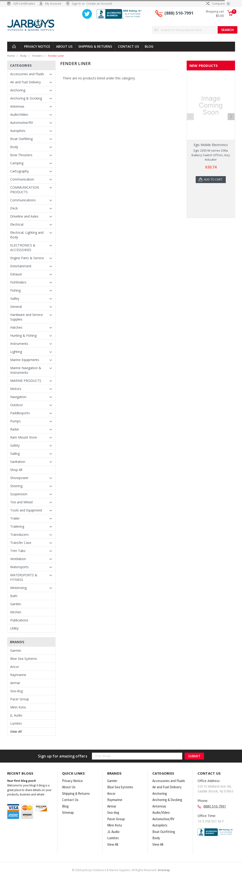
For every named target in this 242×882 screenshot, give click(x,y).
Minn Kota (18, 707)
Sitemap (68, 812)
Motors (15, 388)
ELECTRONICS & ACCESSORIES (22, 247)
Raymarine (18, 675)
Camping (16, 163)
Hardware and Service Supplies (26, 316)
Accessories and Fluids (27, 74)
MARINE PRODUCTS (25, 380)
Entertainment (20, 266)
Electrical (16, 224)
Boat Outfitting (21, 139)
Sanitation (17, 461)
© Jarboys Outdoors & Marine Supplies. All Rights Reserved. (121, 870)
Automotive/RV (21, 122)
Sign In (76, 3)
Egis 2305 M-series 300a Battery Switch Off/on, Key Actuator (211, 155)
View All (16, 731)
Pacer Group (19, 699)
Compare (218, 3)
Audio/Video (19, 114)
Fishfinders (18, 282)
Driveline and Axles (24, 216)
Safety (15, 445)
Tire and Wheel (21, 502)
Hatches (16, 327)
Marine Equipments (24, 360)
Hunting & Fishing (23, 335)
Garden (15, 604)
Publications (19, 620)
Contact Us (128, 46)
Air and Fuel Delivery (25, 82)
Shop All (16, 469)
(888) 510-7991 (178, 13)
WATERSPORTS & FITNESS (23, 577)
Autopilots (17, 130)
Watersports (19, 567)
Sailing (15, 453)
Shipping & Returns (95, 46)
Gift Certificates (24, 3)
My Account (53, 3)
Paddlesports (20, 413)
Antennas (17, 106)
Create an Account (99, 3)
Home (11, 55)
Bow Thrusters (21, 155)
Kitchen (15, 612)
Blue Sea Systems (23, 658)
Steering (16, 486)
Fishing (15, 290)
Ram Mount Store (23, 437)
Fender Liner (56, 55)
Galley (14, 298)
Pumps (15, 421)
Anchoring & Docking (26, 98)
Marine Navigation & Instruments (25, 370)
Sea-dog (16, 691)
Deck (14, 208)
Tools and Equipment (26, 510)
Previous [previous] (190, 116)
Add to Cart (213, 180)
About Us (64, 46)
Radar (14, 429)
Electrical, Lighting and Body (27, 234)
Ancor (14, 666)
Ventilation (18, 559)
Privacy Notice (37, 46)
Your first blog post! (21, 781)
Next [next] (231, 116)
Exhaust (16, 274)
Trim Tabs (17, 551)
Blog (149, 46)
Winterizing (18, 588)
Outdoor (16, 405)
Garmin (15, 650)
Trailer (15, 518)
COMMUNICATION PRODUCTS (24, 189)
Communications (23, 200)
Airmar (15, 683)
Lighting (16, 351)
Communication (22, 179)
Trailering (17, 526)
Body (23, 55)
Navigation (18, 397)
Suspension (18, 494)
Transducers (19, 534)
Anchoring (17, 90)
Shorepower (19, 478)
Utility (14, 628)
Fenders (37, 55)
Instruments (19, 343)
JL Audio (16, 715)
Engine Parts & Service (27, 258)
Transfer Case (20, 542)
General (16, 306)
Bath (13, 596)
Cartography (19, 171)
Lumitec (16, 723)
